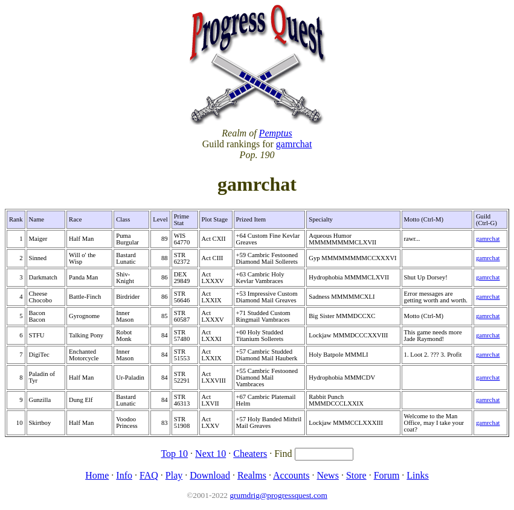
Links (417, 475)
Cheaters (250, 453)
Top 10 (174, 453)
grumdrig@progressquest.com (278, 495)
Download (210, 475)
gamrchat (294, 144)
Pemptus (275, 133)
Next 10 (210, 453)
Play (173, 475)
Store (356, 475)
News (327, 475)
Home (97, 475)
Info (124, 475)
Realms (251, 475)
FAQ (149, 475)
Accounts (291, 475)
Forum (387, 475)
